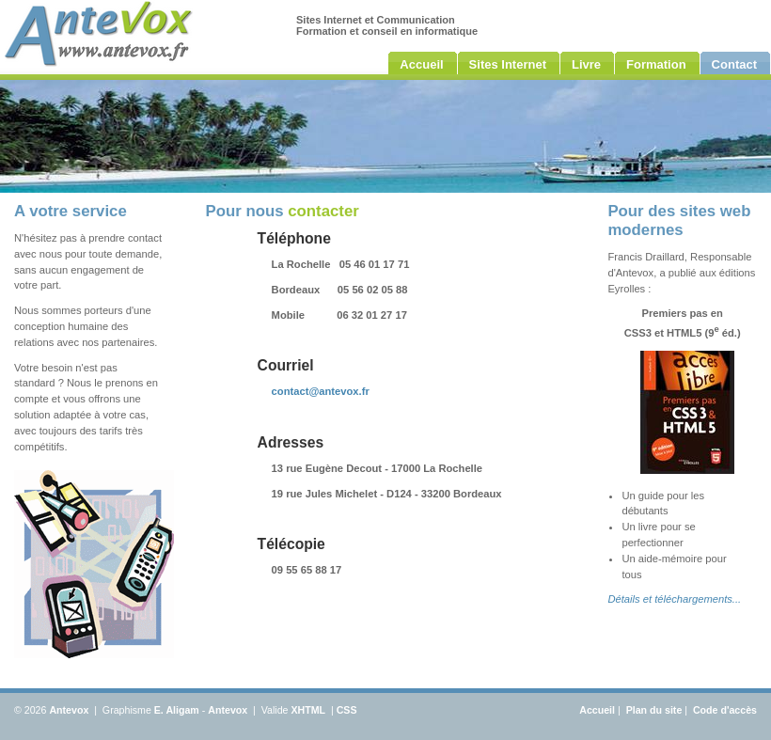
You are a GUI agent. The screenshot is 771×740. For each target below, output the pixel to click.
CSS (347, 710)
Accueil (597, 710)
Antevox (68, 710)
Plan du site (654, 710)
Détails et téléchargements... (674, 599)
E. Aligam (176, 710)
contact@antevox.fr (321, 391)
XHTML (308, 710)
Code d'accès (725, 710)
